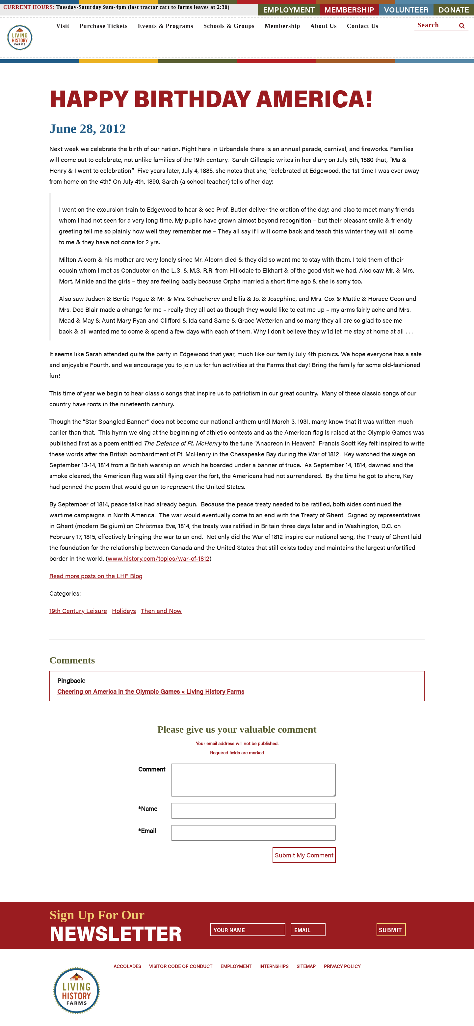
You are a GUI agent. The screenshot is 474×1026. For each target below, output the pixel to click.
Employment (236, 966)
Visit (62, 26)
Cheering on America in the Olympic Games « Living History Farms (150, 691)
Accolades (127, 966)
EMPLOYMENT (289, 9)
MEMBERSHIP (349, 9)
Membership (282, 26)
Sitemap (306, 966)
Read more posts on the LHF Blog (96, 575)
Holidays (124, 610)
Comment (151, 769)
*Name (147, 808)
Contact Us (363, 26)
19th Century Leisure (78, 610)
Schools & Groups (229, 26)
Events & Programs (166, 26)
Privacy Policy (342, 966)
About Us (323, 26)
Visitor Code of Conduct (180, 966)
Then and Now (161, 610)
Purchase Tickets (104, 26)
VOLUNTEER (406, 9)
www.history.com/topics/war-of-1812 (158, 558)
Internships (273, 966)
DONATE (453, 9)
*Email (147, 830)
